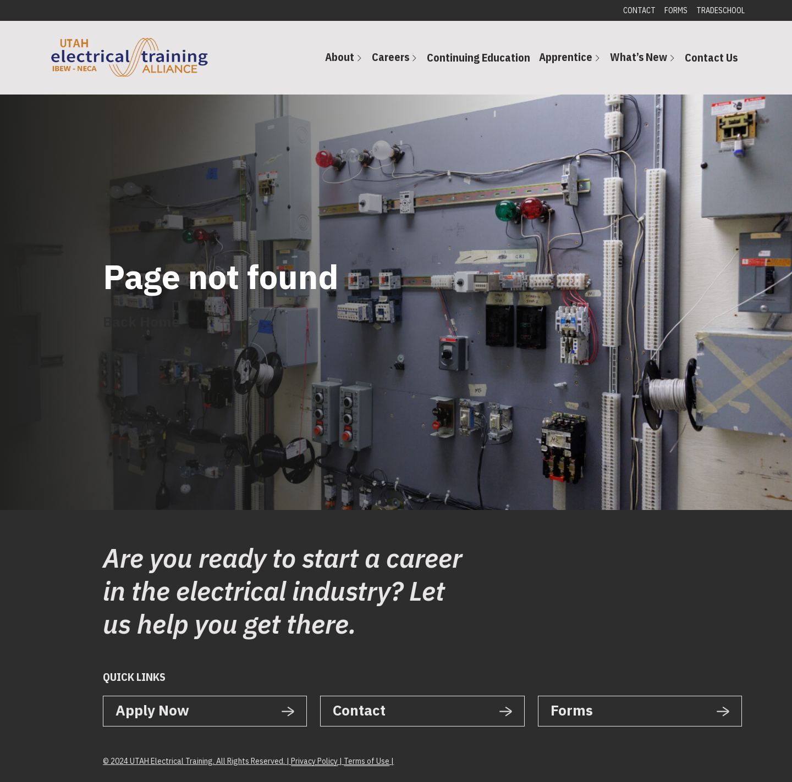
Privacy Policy (314, 761)
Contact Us (711, 57)
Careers (390, 56)
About (339, 56)
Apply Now (152, 710)
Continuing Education (478, 57)
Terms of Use (366, 761)
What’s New (638, 56)
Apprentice (565, 56)
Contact (639, 10)
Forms (676, 10)
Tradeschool (720, 10)
